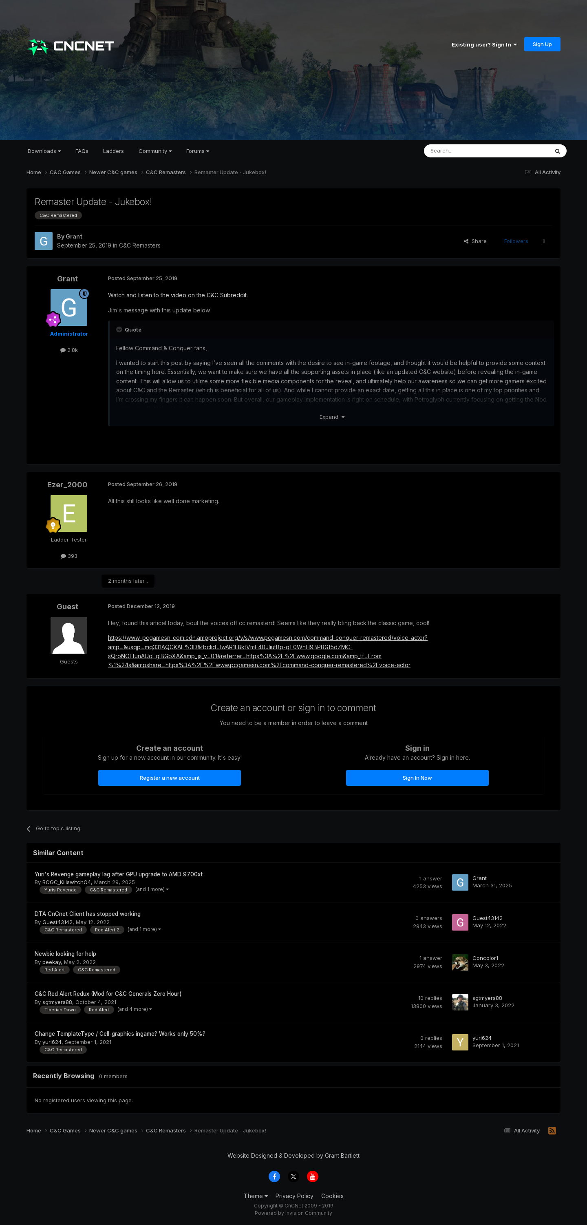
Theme (256, 1195)
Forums (197, 151)
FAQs (81, 151)
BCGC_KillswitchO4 (66, 882)
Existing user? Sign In (484, 44)
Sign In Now (417, 777)
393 (69, 556)
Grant (74, 236)
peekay (51, 962)
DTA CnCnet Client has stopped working (88, 914)
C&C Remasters (140, 245)
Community (155, 151)
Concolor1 (485, 958)
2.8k (69, 350)
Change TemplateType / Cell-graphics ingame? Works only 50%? (120, 1033)
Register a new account (170, 777)
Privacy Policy (294, 1195)
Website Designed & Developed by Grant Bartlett (293, 1155)
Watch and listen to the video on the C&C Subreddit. (178, 295)
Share (475, 241)
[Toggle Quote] (120, 329)
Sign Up (542, 44)
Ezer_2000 (67, 484)
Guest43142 (57, 922)
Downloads (44, 151)
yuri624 (52, 1042)
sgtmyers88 (57, 1002)
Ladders (113, 151)
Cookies (332, 1195)
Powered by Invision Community (293, 1213)
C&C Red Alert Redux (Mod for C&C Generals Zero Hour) (108, 994)
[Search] (465, 150)
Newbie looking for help (65, 954)
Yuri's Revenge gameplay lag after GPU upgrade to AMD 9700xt (119, 874)
